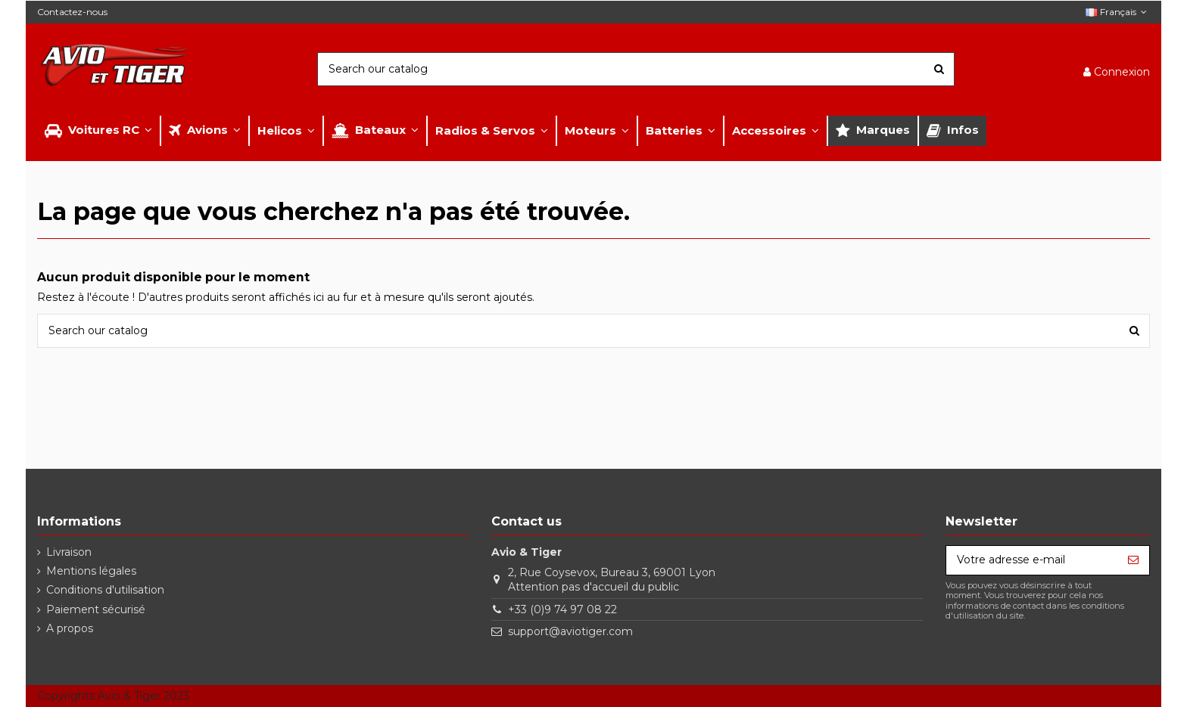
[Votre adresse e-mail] (1031, 560)
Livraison (69, 552)
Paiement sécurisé (95, 609)
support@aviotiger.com (570, 631)
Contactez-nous (72, 11)
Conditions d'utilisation (105, 590)
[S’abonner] (1133, 560)
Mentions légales (91, 571)
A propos (69, 628)
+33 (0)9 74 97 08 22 (562, 609)
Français (1118, 11)
